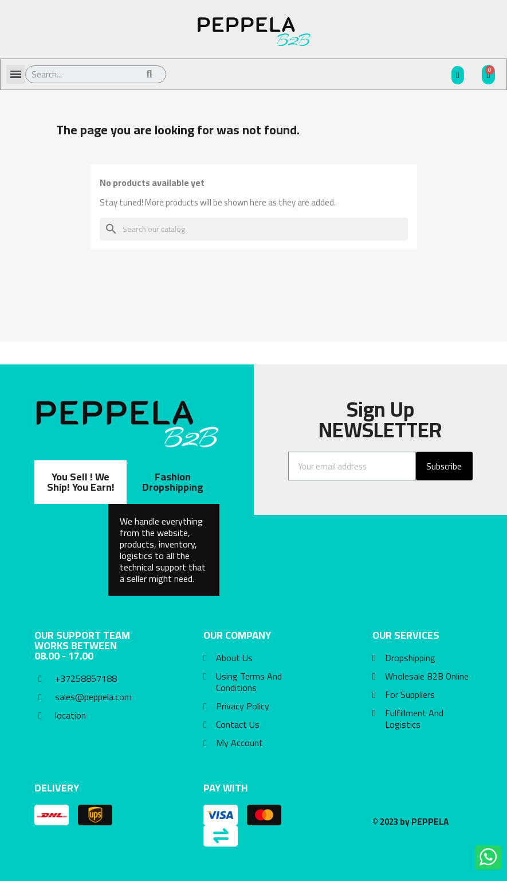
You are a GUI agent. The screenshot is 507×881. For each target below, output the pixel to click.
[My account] (457, 75)
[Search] (254, 229)
